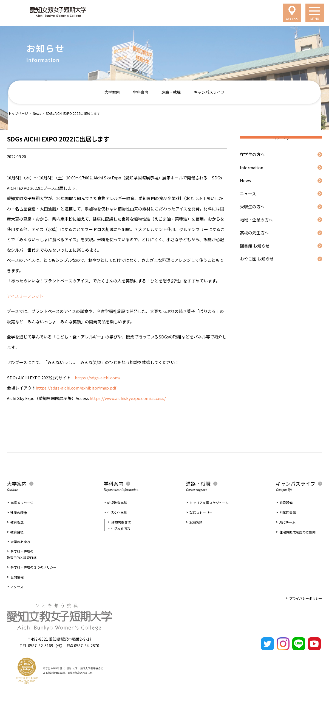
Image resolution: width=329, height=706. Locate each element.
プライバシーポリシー (305, 598)
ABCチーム (287, 522)
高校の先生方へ (254, 232)
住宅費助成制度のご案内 (297, 532)
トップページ (18, 113)
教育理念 (17, 522)
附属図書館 (287, 512)
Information (251, 167)
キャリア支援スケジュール (209, 502)
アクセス (16, 586)
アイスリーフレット (25, 296)
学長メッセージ (21, 502)
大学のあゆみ (20, 541)
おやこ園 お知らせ (257, 259)
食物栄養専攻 (121, 522)
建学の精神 (18, 512)
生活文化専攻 (121, 528)
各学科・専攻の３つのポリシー (33, 567)
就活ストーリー (200, 512)
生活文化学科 (117, 512)
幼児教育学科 (117, 502)
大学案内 (112, 92)
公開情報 (17, 577)
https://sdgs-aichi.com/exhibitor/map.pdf (76, 388)
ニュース (248, 193)
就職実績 (196, 522)
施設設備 (286, 502)
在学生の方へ (252, 154)
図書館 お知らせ (255, 246)
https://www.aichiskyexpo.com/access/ (127, 398)
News (37, 113)
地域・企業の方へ (256, 220)
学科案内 (140, 92)
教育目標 (17, 532)
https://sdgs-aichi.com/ (97, 377)
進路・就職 (171, 92)
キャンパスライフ (209, 92)
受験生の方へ (252, 206)
